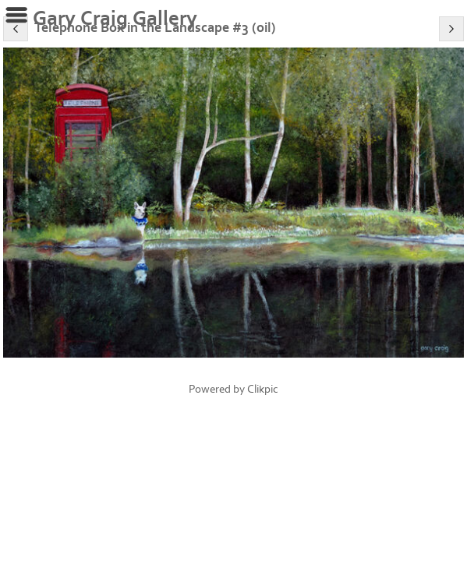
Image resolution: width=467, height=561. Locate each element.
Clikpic (262, 389)
